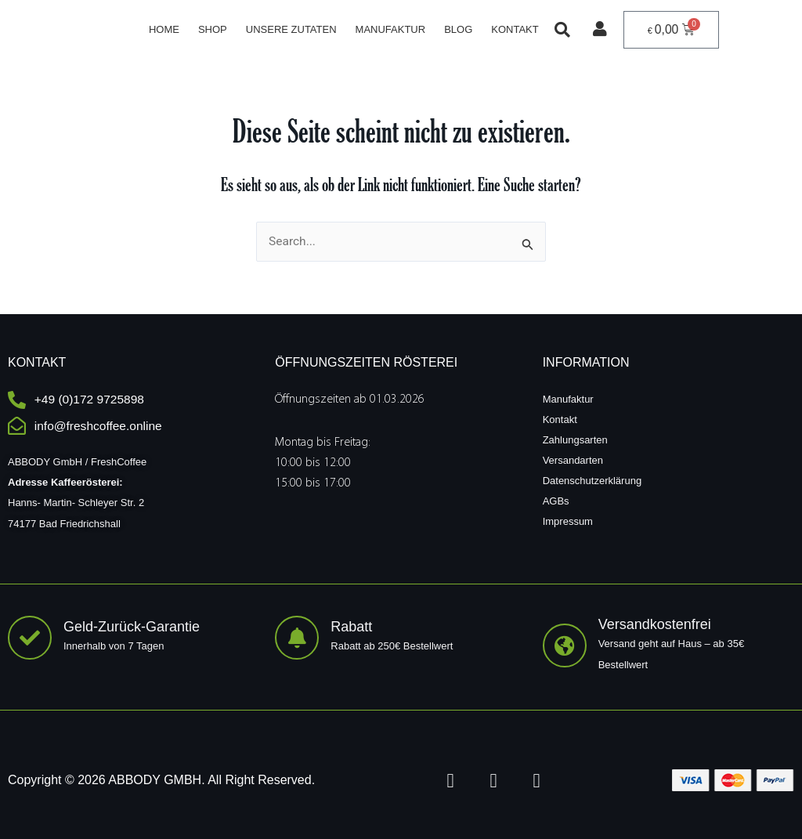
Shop (212, 29)
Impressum (568, 520)
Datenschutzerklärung (592, 480)
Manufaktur (390, 29)
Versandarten (573, 459)
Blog (458, 29)
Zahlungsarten (575, 439)
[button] (561, 30)
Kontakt (514, 29)
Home (164, 29)
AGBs (556, 500)
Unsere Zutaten (290, 29)
